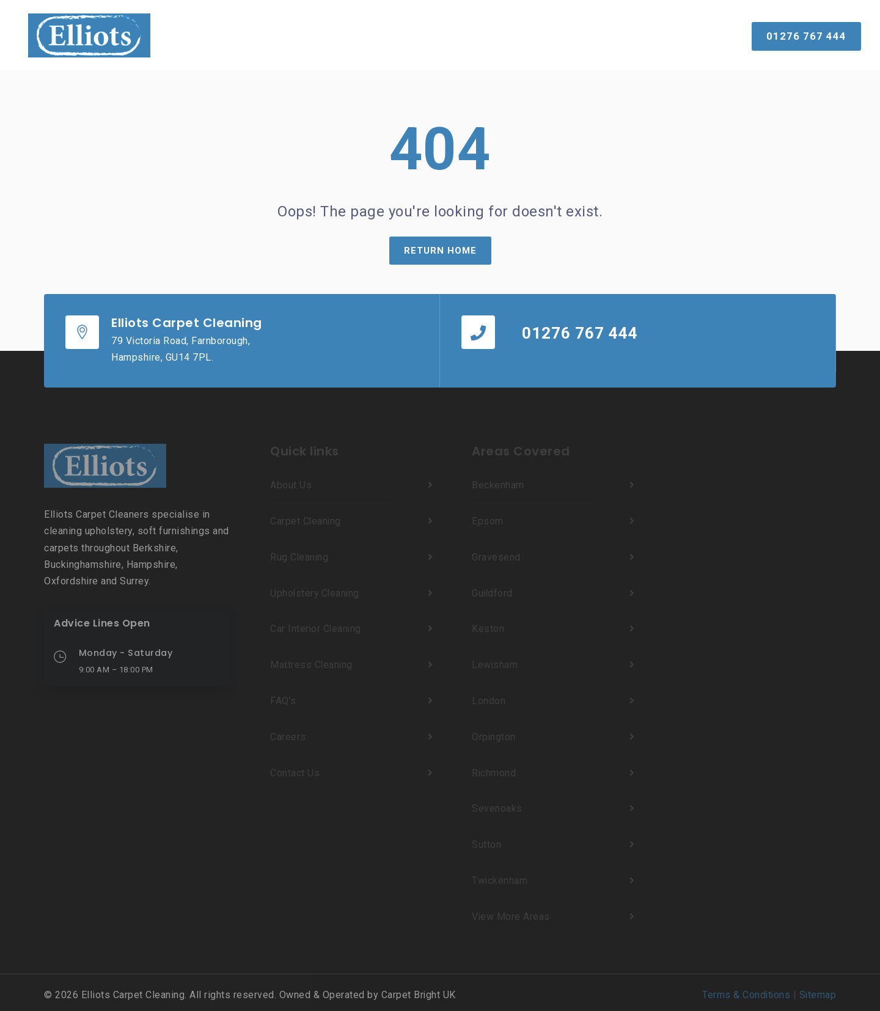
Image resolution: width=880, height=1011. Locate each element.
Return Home (440, 250)
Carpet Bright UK (419, 990)
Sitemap (818, 990)
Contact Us (595, 34)
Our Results (385, 34)
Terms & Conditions (745, 990)
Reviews (457, 34)
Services (303, 34)
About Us (520, 34)
